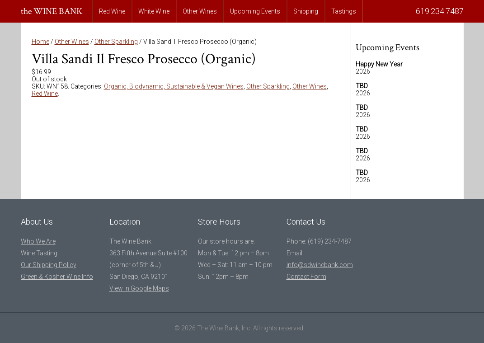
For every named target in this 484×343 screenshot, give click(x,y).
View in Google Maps (139, 288)
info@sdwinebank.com (320, 264)
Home (40, 41)
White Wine (153, 11)
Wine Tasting (39, 253)
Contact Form (306, 276)
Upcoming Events (255, 11)
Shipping (305, 11)
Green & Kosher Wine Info (57, 276)
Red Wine (112, 11)
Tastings (343, 11)
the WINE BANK (52, 11)
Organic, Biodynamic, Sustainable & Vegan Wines (174, 86)
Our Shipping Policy (48, 264)
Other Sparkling (116, 41)
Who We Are (38, 241)
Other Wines (200, 11)
